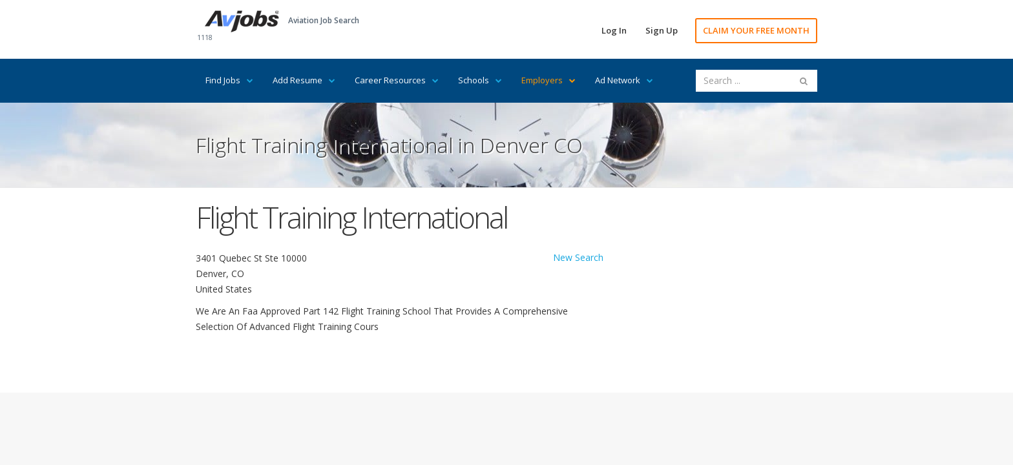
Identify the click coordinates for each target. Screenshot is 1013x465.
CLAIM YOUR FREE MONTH (756, 30)
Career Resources (397, 80)
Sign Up (661, 30)
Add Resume (304, 80)
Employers (548, 80)
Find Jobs (229, 80)
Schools (480, 80)
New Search (578, 257)
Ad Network (624, 80)
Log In (614, 30)
